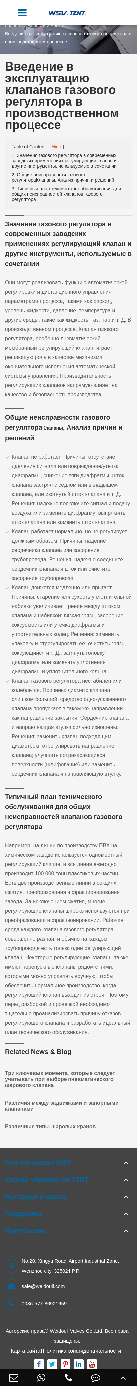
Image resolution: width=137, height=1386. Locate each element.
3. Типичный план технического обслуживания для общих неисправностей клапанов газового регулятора (66, 194)
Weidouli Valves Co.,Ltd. (76, 1331)
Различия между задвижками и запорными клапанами (62, 1106)
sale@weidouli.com (35, 1286)
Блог (55, 25)
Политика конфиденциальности (82, 1351)
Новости (36, 25)
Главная (14, 25)
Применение (25, 1230)
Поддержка (23, 1213)
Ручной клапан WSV (38, 1162)
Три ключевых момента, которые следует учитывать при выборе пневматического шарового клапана (60, 1079)
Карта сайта (25, 1351)
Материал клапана (35, 1196)
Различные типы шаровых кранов (50, 1126)
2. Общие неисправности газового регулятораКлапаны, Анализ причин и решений (63, 177)
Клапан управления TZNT (47, 1179)
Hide (56, 146)
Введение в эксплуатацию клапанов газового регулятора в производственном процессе (68, 37)
